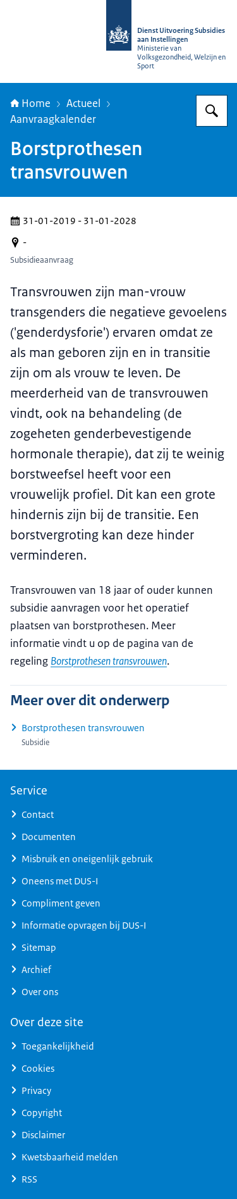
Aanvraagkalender (53, 119)
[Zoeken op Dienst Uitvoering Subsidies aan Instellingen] (212, 111)
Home (30, 103)
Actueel (83, 103)
